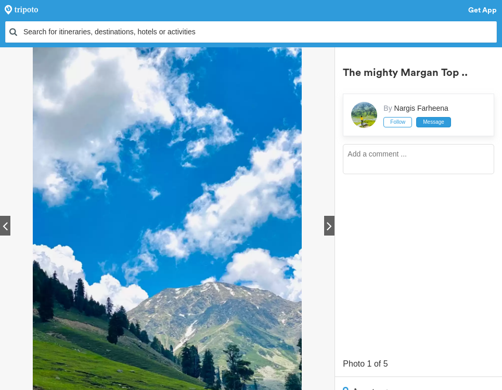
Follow (397, 122)
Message (433, 122)
